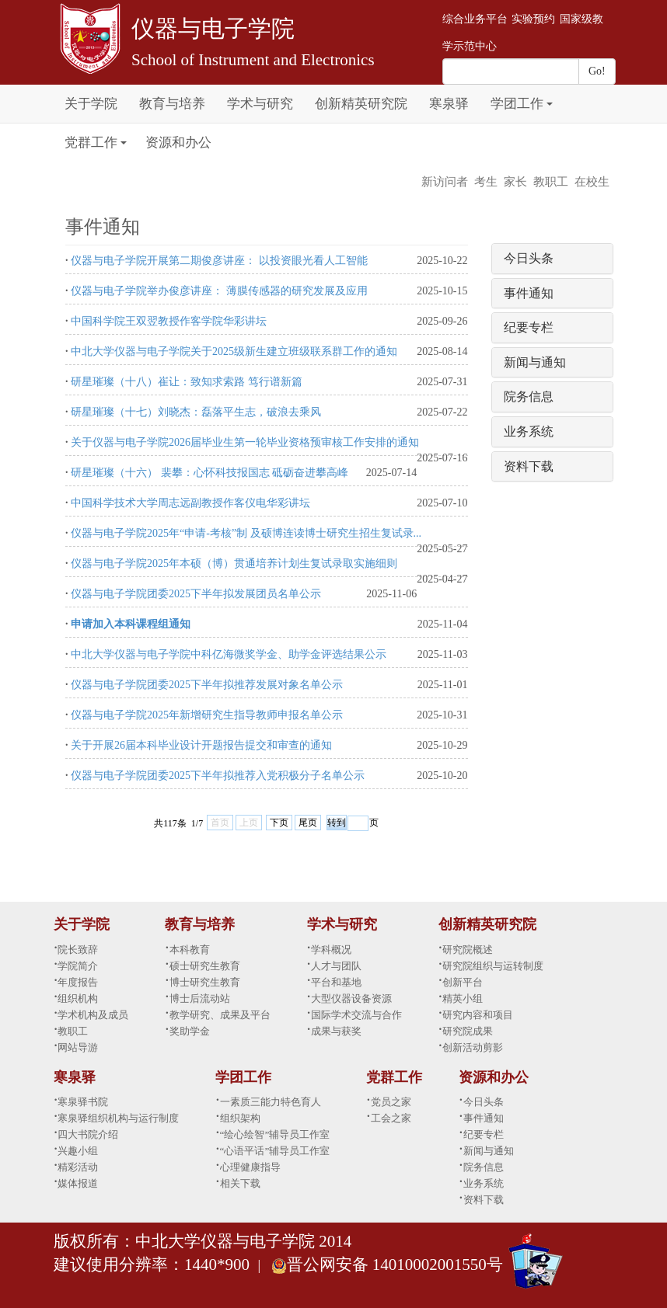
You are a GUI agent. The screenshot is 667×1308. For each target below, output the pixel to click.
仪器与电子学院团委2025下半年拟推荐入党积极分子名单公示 (218, 775)
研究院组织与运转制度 (492, 966)
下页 (279, 822)
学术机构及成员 (93, 1015)
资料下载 (529, 466)
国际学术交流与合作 (356, 1015)
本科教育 (189, 949)
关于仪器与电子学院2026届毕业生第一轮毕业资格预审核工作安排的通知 (245, 442)
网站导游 (78, 1047)
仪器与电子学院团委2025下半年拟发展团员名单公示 (196, 594)
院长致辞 (78, 949)
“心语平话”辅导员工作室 (275, 1151)
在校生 (591, 182)
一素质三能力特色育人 (270, 1102)
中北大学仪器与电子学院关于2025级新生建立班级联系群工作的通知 (234, 351)
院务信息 (529, 396)
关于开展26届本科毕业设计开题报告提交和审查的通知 (201, 745)
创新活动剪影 (472, 1047)
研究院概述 (467, 949)
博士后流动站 (199, 998)
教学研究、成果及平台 (220, 1015)
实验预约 (533, 19)
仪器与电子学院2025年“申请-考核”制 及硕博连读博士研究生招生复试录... (246, 533)
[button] (550, 95)
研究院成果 (467, 1031)
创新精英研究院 (361, 103)
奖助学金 (189, 1031)
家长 (515, 182)
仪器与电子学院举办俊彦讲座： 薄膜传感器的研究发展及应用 (219, 291)
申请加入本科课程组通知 (130, 624)
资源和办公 (178, 142)
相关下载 (240, 1183)
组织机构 (78, 998)
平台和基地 (336, 982)
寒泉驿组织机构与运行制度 (118, 1118)
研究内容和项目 (477, 1015)
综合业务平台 (475, 19)
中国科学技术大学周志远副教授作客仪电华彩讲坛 (190, 503)
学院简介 (78, 966)
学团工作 (517, 103)
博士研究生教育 (204, 982)
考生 (486, 182)
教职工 (550, 182)
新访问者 (444, 182)
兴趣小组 (78, 1151)
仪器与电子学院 (213, 28)
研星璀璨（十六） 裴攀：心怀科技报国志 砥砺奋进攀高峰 (209, 472)
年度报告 (78, 982)
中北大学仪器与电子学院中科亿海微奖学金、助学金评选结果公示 (228, 654)
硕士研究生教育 (204, 966)
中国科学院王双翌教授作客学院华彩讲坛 (169, 321)
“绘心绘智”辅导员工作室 (275, 1134)
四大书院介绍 (88, 1134)
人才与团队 (336, 966)
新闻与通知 (535, 362)
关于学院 (91, 103)
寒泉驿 (449, 103)
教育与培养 (172, 103)
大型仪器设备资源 (351, 998)
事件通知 (529, 293)
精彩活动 (78, 1167)
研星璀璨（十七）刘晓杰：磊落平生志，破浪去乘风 (196, 412)
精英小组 (462, 998)
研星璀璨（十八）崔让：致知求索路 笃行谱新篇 (186, 382)
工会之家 (391, 1118)
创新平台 (462, 982)
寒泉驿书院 (83, 1102)
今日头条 (529, 258)
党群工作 (91, 142)
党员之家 (391, 1102)
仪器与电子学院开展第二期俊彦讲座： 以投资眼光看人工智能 (219, 260)
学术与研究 (260, 103)
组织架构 (240, 1118)
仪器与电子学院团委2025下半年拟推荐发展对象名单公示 (207, 685)
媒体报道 (78, 1183)
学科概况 (331, 949)
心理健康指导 (250, 1167)
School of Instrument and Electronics (253, 59)
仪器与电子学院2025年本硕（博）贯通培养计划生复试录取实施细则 (234, 563)
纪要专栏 (529, 327)
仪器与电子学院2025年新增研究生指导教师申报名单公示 (207, 715)
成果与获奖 (336, 1031)
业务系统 (529, 431)
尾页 (308, 822)
